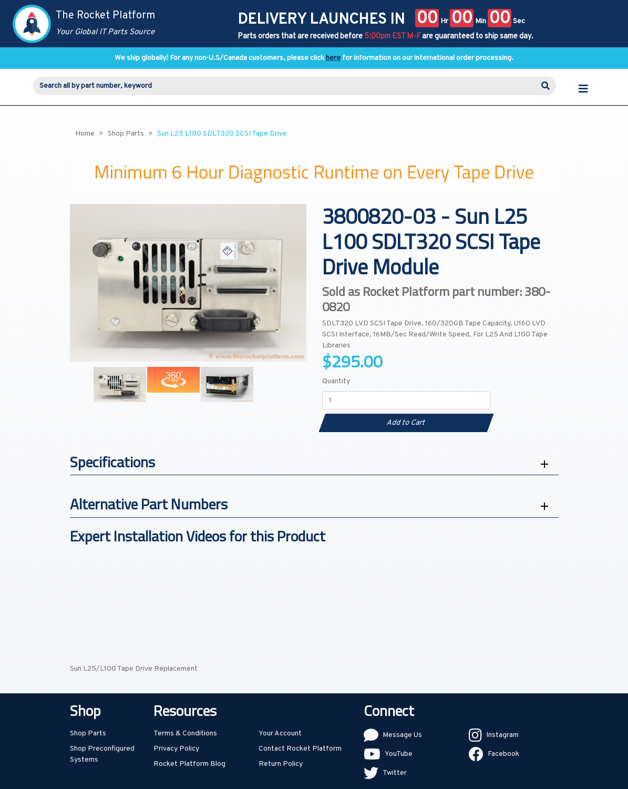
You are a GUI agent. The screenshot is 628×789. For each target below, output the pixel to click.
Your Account (280, 733)
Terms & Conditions (185, 733)
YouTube (399, 754)
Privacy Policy (176, 748)
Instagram (502, 735)
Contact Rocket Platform (300, 748)
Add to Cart (406, 422)
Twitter (395, 772)
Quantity (336, 381)
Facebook (503, 754)
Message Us (402, 735)
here (333, 58)
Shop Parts (88, 733)
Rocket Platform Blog (189, 764)
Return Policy (281, 764)
